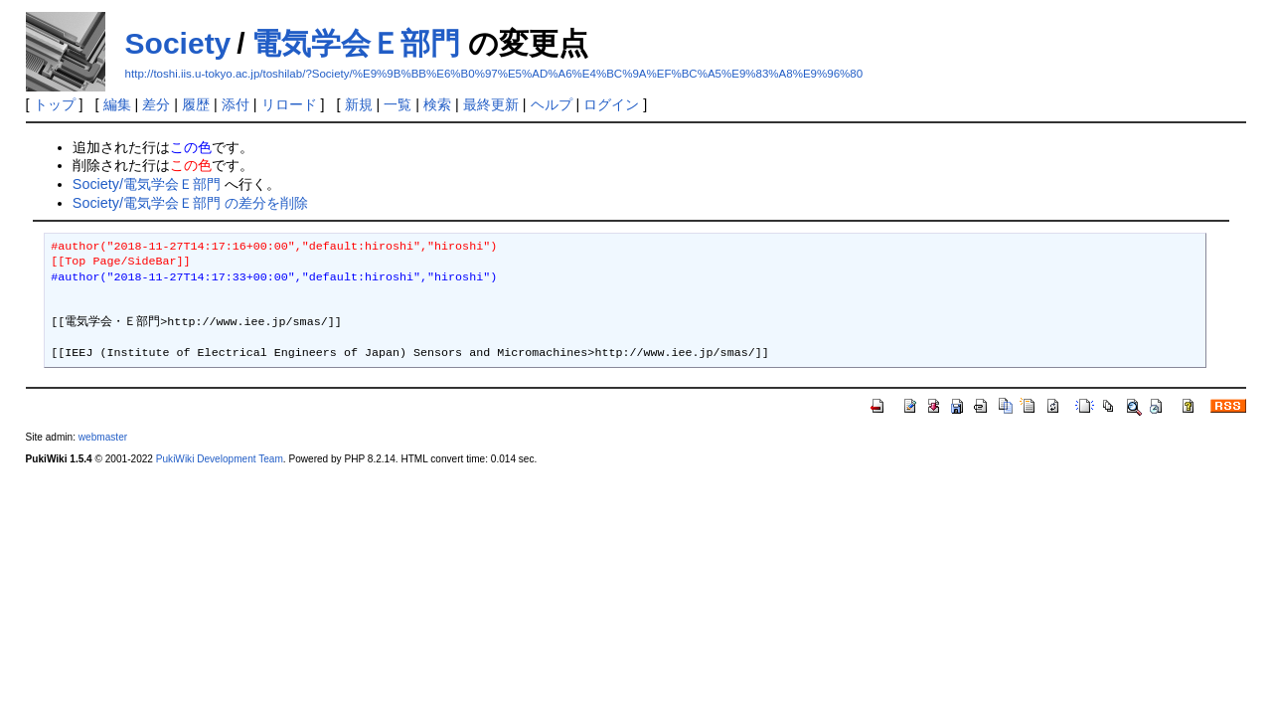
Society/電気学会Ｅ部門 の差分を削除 (190, 203)
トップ (55, 104)
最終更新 (491, 104)
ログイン (611, 104)
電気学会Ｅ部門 (355, 43)
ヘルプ (551, 104)
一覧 (397, 104)
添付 (235, 104)
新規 (359, 104)
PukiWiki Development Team (219, 458)
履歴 (196, 104)
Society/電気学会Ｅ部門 (147, 184)
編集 (117, 104)
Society (178, 43)
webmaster (103, 437)
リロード (289, 104)
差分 (156, 104)
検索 (437, 104)
